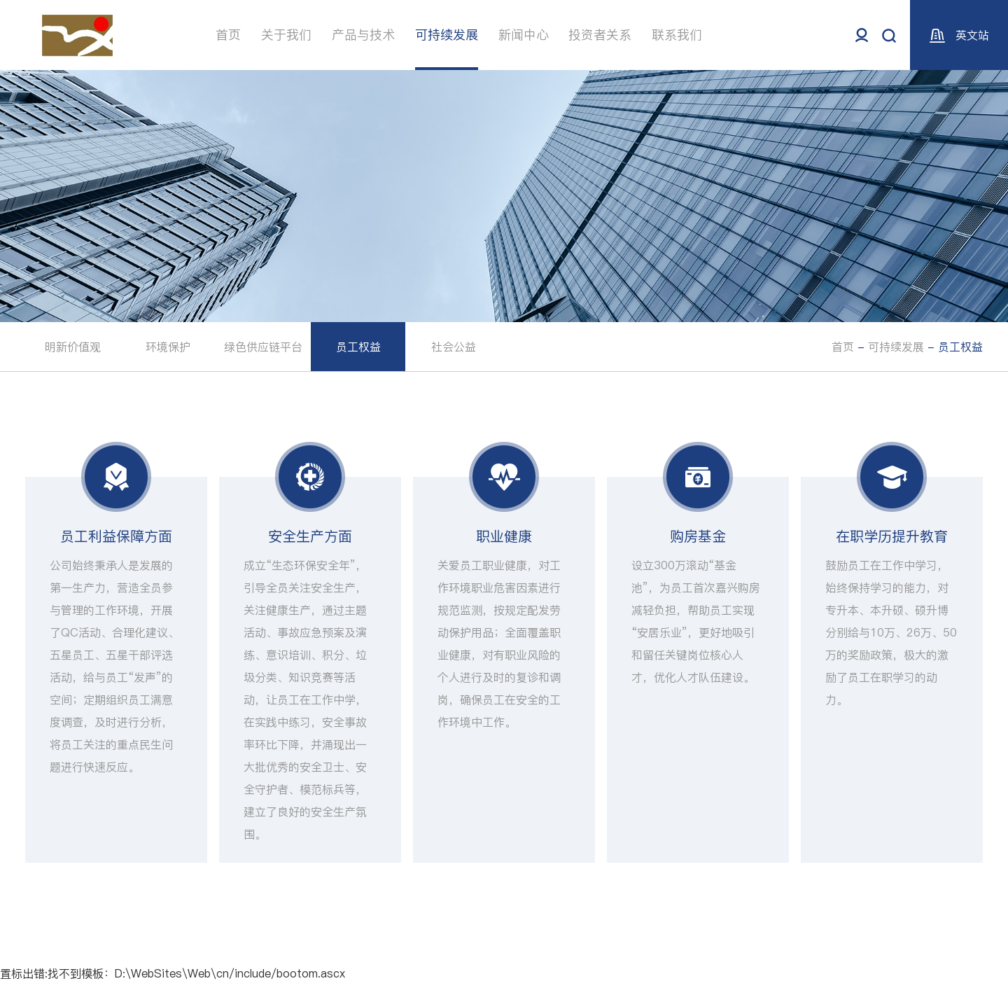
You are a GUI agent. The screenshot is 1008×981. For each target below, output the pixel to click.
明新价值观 (73, 346)
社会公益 (453, 346)
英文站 (959, 35)
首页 (228, 34)
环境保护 (168, 346)
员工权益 (358, 346)
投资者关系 (599, 34)
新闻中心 (523, 34)
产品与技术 (363, 34)
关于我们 (286, 34)
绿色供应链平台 (263, 346)
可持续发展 (446, 34)
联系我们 (677, 34)
